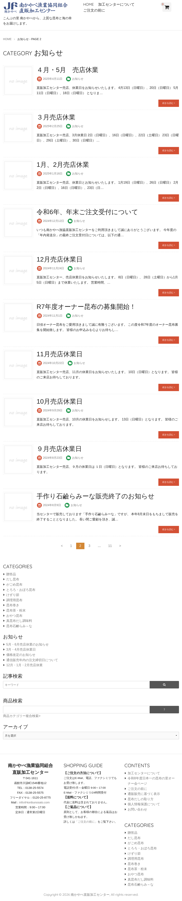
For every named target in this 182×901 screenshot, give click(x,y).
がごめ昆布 (14, 584)
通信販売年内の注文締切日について (32, 660)
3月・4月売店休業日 (21, 649)
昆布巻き (12, 605)
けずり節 (12, 594)
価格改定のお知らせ (20, 654)
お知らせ (77, 78)
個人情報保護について (144, 804)
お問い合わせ (137, 809)
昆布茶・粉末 (16, 610)
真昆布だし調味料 (19, 620)
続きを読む (168, 103)
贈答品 (11, 574)
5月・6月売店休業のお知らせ (27, 644)
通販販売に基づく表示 (144, 793)
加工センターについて (116, 4)
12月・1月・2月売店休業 (24, 665)
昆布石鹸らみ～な (19, 626)
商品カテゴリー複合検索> (21, 715)
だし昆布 (12, 579)
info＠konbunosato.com (34, 802)
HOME (88, 4)
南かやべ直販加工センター (90, 894)
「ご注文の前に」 (86, 821)
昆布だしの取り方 (141, 799)
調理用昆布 (14, 600)
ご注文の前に (94, 10)
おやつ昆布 (14, 615)
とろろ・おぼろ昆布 (20, 589)
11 (110, 545)
